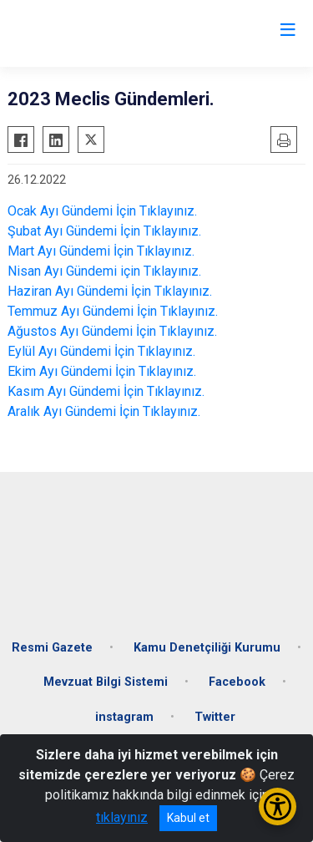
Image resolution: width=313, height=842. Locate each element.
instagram (124, 717)
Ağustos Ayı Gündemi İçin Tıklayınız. (112, 331)
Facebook (237, 682)
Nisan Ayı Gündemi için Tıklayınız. (104, 271)
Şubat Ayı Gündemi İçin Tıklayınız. (104, 231)
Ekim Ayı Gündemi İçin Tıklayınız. (102, 371)
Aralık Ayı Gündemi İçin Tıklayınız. (104, 411)
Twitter (214, 717)
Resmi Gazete (52, 648)
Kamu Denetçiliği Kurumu (207, 648)
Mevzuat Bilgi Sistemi (105, 682)
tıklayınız (122, 817)
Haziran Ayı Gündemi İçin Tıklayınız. (110, 291)
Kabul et (188, 817)
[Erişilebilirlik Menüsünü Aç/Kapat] (277, 806)
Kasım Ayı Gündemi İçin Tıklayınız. (106, 391)
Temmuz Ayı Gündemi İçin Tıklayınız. (113, 311)
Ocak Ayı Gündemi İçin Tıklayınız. (102, 211)
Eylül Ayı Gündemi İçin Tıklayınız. (101, 351)
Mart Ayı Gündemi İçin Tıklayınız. (101, 251)
